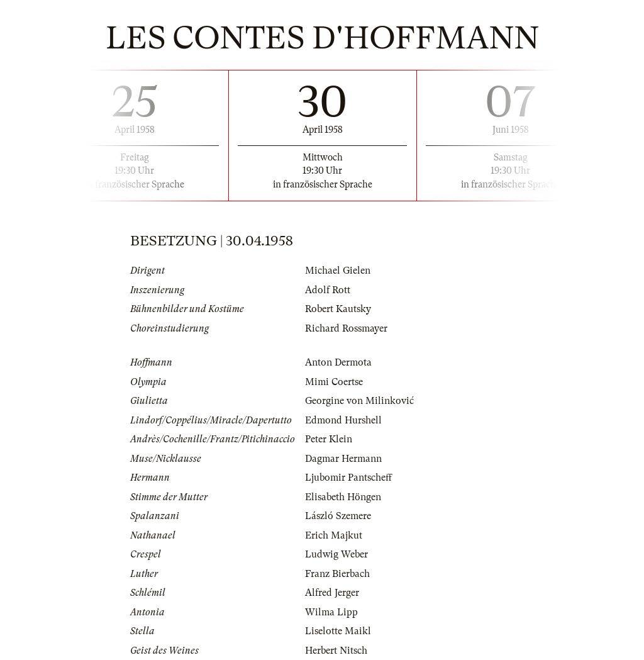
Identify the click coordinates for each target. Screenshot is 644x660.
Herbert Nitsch (336, 650)
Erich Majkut (333, 535)
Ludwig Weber (336, 554)
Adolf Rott (327, 290)
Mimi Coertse (334, 382)
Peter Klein (328, 439)
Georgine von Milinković (359, 400)
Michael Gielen (337, 270)
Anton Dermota (338, 362)
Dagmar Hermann (343, 458)
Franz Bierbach (337, 573)
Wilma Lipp (331, 612)
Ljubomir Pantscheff (348, 477)
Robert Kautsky (338, 309)
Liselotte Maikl (338, 631)
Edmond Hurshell (343, 420)
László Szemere (338, 516)
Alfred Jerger (332, 592)
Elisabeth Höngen (343, 497)
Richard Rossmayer (346, 328)
